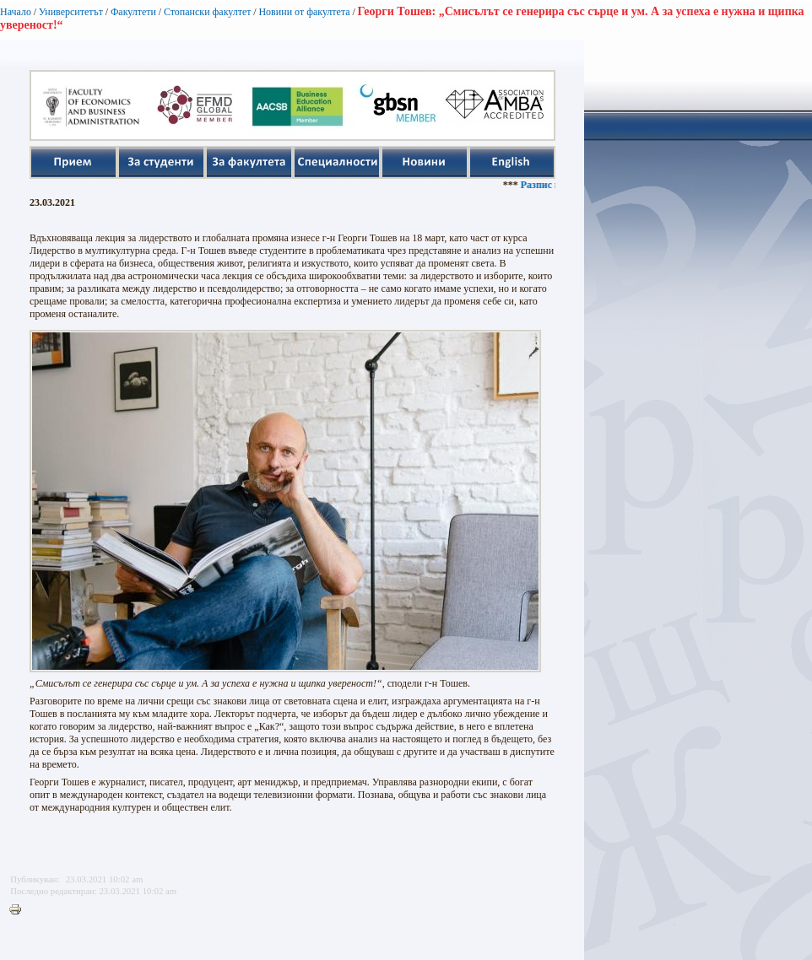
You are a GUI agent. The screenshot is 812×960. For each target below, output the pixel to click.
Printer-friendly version (19, 910)
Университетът (71, 12)
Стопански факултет (208, 12)
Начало (15, 12)
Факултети (133, 12)
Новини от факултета (303, 12)
